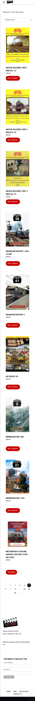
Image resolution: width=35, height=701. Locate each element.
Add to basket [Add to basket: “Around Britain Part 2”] (13, 325)
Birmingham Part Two (15, 498)
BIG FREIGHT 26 (12, 376)
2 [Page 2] (15, 585)
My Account (24, 691)
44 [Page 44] (15, 593)
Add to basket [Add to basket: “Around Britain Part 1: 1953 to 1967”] (13, 263)
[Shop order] (17, 19)
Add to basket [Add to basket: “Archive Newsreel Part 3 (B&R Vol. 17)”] (13, 201)
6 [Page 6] (5, 589)
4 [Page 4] (24, 585)
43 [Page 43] (29, 589)
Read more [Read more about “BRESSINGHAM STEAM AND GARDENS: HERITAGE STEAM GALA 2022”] (11, 572)
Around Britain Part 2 (15, 314)
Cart (15, 691)
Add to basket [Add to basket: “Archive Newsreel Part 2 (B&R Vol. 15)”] (13, 140)
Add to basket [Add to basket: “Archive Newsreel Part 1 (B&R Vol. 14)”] (13, 78)
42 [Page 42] (24, 589)
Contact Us (17, 694)
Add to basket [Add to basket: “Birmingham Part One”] (13, 448)
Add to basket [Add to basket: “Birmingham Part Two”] (13, 510)
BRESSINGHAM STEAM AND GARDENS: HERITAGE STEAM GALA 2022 (17, 554)
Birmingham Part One (15, 437)
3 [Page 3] (19, 585)
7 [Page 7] (10, 589)
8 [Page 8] (15, 589)
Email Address (8, 662)
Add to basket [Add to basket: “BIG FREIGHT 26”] (13, 387)
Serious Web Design (23, 642)
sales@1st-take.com (14, 634)
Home (8, 691)
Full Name (7, 670)
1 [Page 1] (10, 585)
